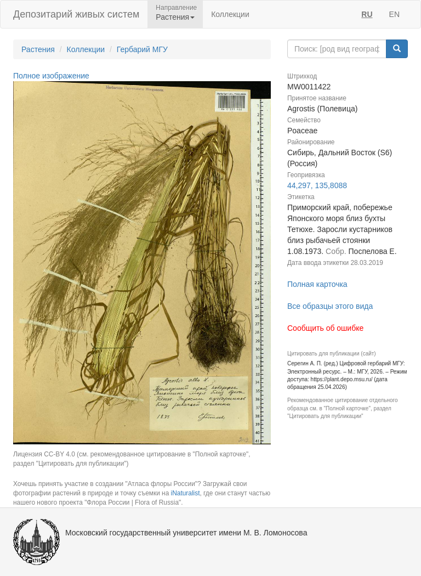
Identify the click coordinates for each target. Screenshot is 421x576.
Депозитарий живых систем (76, 14)
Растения (38, 49)
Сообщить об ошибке (325, 328)
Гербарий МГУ (142, 49)
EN (394, 14)
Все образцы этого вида (330, 306)
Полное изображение (51, 75)
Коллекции (230, 14)
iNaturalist (185, 493)
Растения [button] (175, 17)
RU (366, 14)
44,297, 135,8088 (317, 185)
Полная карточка (317, 284)
